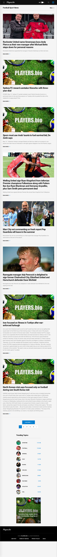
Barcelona (25, 491)
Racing (24, 480)
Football (24, 463)
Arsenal (24, 469)
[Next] (36, 442)
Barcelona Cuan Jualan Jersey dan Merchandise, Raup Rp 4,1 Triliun (28, 531)
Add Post (13, 554)
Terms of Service (24, 554)
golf (23, 474)
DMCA (44, 554)
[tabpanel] (28, 526)
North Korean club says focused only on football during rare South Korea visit (25, 404)
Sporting (24, 458)
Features (24, 496)
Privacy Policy (36, 554)
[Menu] (4, 2)
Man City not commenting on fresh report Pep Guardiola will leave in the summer (24, 240)
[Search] (48, 2)
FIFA (23, 507)
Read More (6, 56)
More (52, 8)
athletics (25, 502)
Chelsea (24, 485)
